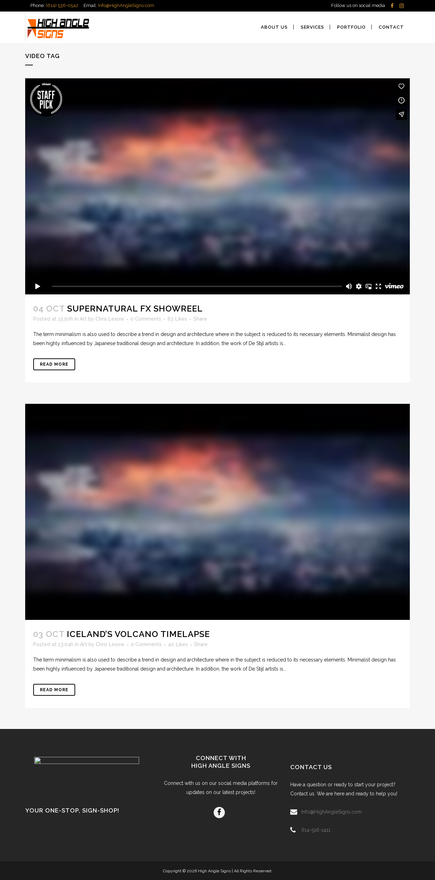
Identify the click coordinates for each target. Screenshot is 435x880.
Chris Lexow (109, 319)
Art (83, 319)
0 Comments (145, 319)
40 (178, 644)
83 (177, 318)
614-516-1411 (315, 830)
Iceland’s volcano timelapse (138, 634)
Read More (54, 364)
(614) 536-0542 (62, 5)
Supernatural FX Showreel (135, 308)
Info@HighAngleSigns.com (126, 5)
